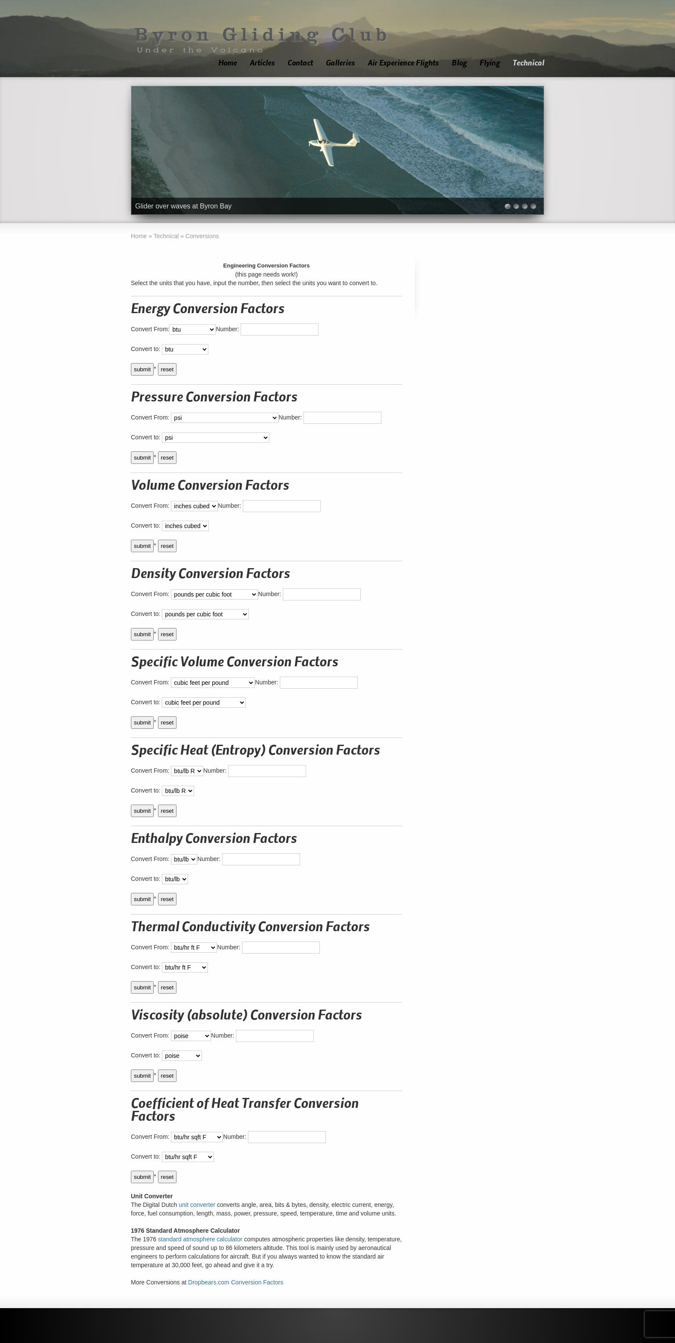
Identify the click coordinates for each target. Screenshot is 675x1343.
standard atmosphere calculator (200, 1239)
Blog (459, 63)
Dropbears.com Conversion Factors (235, 1282)
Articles (262, 63)
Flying (490, 63)
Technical (528, 63)
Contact (300, 63)
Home (227, 63)
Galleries (340, 63)
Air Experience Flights (403, 63)
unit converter (197, 1204)
